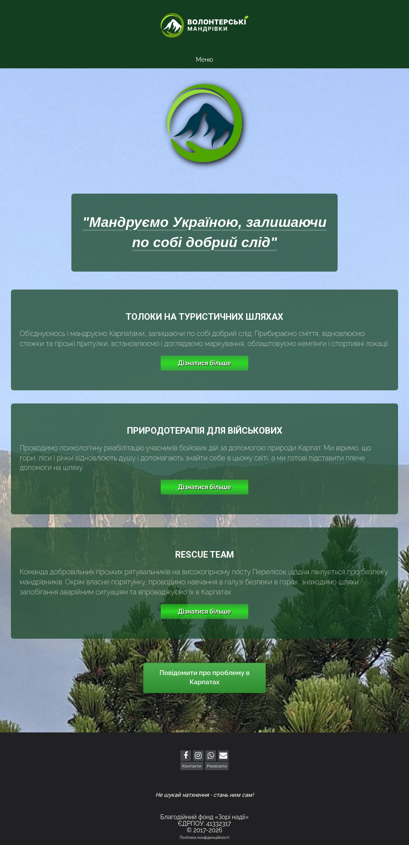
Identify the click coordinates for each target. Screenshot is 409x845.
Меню (204, 59)
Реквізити (217, 766)
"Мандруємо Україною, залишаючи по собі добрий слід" (204, 232)
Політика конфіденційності (204, 837)
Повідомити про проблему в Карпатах (204, 677)
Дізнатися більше (204, 363)
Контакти (191, 766)
